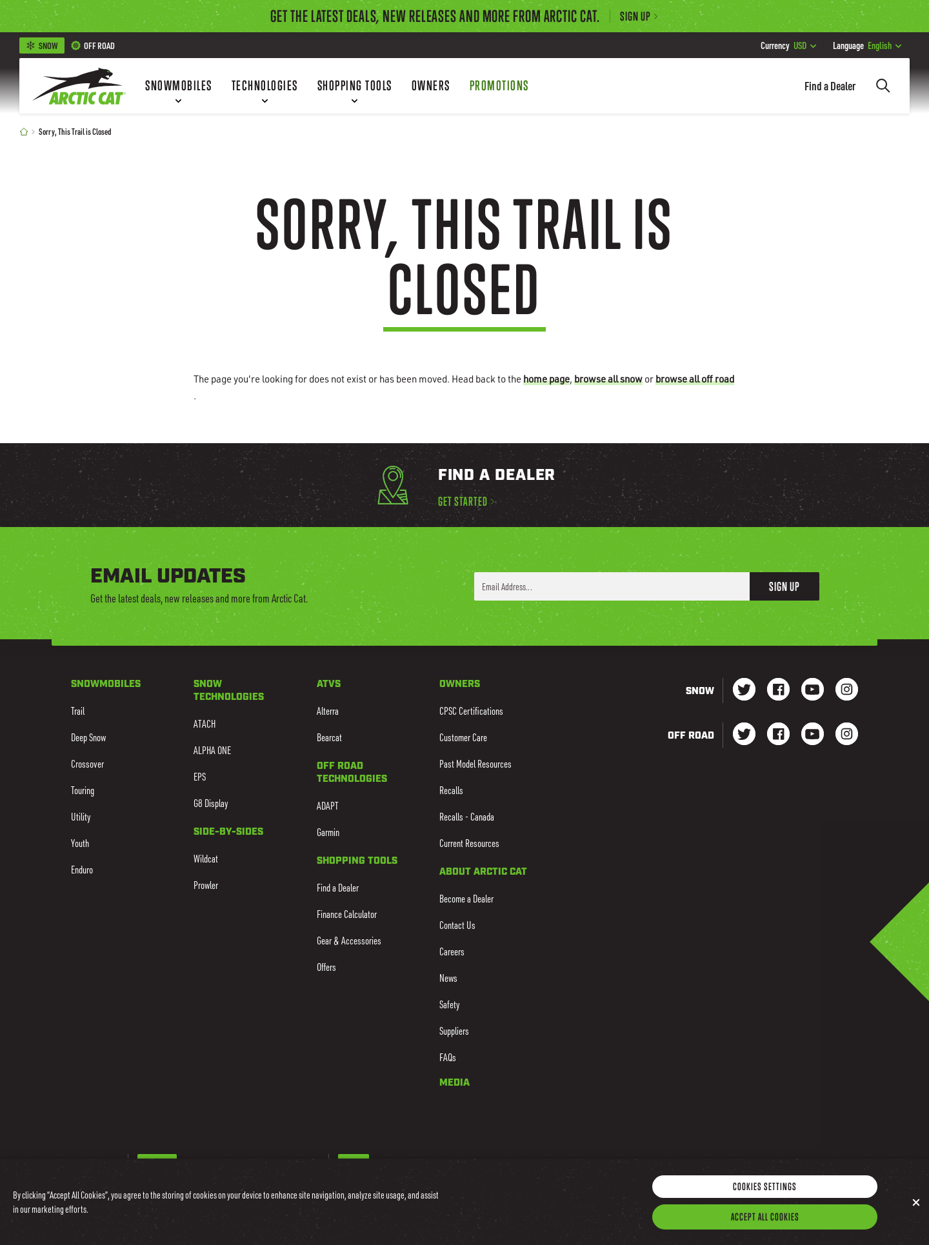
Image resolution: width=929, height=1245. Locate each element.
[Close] (916, 1220)
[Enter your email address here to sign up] (612, 586)
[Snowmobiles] (178, 86)
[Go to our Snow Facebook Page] (778, 690)
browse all (608, 378)
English (867, 45)
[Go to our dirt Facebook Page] (778, 735)
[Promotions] (499, 86)
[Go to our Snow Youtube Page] (812, 690)
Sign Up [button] (784, 586)
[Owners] (431, 86)
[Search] (883, 86)
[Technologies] (265, 86)
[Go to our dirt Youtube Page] (812, 735)
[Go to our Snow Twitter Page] (744, 690)
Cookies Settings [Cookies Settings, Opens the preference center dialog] (765, 1204)
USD (788, 45)
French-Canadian (209, 1163)
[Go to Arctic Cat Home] (79, 86)
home (546, 378)
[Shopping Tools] (355, 86)
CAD (384, 1163)
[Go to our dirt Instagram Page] (744, 735)
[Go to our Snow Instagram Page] (846, 690)
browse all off (694, 378)
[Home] (23, 131)
